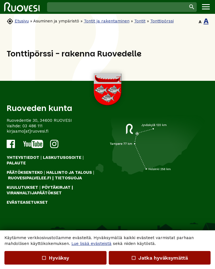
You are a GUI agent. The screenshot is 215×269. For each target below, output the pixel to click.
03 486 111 (32, 125)
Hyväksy (55, 258)
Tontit (140, 21)
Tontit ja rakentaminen (106, 21)
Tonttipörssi (162, 21)
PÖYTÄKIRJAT (56, 187)
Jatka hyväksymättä (159, 258)
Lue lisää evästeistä (91, 243)
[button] (206, 7)
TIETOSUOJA (68, 177)
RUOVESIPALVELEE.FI (29, 177)
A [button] (200, 21)
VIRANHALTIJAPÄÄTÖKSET (34, 192)
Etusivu (22, 21)
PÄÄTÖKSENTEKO (25, 172)
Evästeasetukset (27, 202)
